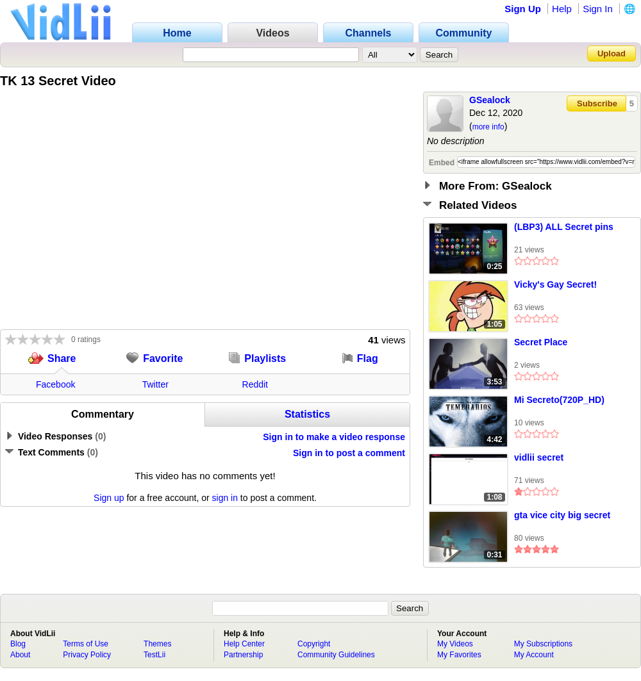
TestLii (154, 654)
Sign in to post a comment (349, 453)
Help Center (244, 643)
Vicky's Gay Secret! (555, 284)
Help (562, 8)
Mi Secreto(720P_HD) (559, 400)
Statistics (307, 414)
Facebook (55, 384)
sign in (225, 498)
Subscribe (597, 103)
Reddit (255, 384)
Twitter (155, 384)
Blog (18, 643)
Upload (611, 53)
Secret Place (540, 342)
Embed (441, 162)
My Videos (455, 643)
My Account (534, 654)
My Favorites (459, 654)
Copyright (313, 643)
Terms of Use (85, 643)
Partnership (243, 654)
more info (488, 126)
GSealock (489, 100)
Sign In (598, 8)
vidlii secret (538, 457)
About (20, 654)
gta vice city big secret (562, 515)
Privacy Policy (87, 654)
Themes (157, 643)
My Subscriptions (543, 643)
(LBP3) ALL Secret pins (563, 227)
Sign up (109, 498)
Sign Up (522, 8)
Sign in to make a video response (334, 437)
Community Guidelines (336, 654)
